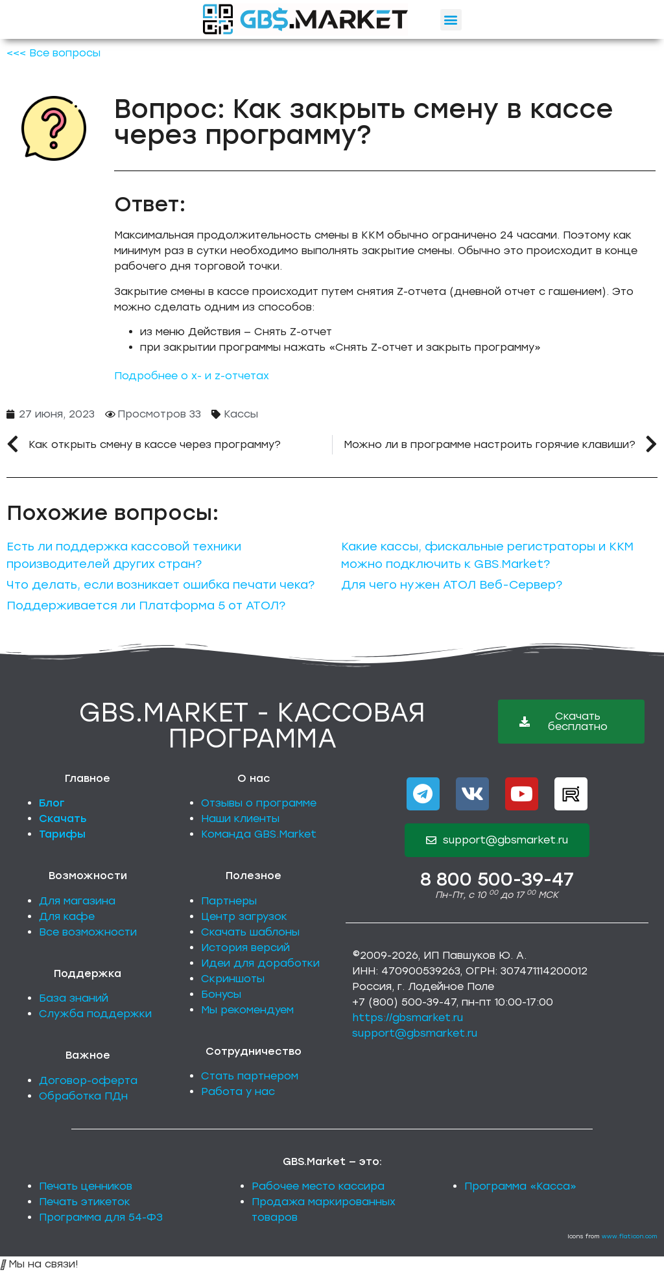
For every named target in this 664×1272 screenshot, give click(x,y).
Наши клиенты (240, 818)
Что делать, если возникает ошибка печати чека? (160, 585)
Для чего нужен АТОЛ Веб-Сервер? (451, 585)
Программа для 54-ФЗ (101, 1217)
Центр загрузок (244, 916)
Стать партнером (249, 1076)
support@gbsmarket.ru (414, 1033)
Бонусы (221, 994)
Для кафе (67, 916)
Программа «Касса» (520, 1186)
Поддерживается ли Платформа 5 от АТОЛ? (145, 605)
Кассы (241, 414)
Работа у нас (238, 1091)
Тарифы (62, 834)
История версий (245, 947)
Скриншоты (233, 978)
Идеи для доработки (260, 963)
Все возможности (88, 932)
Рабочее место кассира (318, 1186)
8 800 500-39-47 (497, 879)
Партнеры (229, 901)
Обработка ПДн (83, 1096)
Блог (52, 803)
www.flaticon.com (630, 1236)
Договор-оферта (88, 1080)
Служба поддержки (95, 1013)
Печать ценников (85, 1186)
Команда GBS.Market (258, 834)
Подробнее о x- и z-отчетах (191, 376)
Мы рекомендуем (247, 1010)
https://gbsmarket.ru (407, 1017)
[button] (451, 19)
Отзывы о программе (258, 803)
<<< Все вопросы (53, 53)
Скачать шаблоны (250, 932)
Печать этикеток (84, 1201)
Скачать (63, 818)
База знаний (73, 998)
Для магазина (77, 901)
